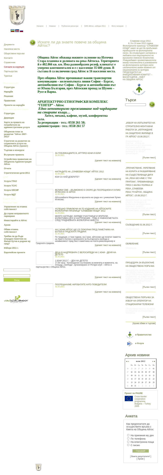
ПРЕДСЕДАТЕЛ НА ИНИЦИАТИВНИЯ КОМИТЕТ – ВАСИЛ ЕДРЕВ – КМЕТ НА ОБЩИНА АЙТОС (141, 60)
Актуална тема (10, 202)
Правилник (9, 100)
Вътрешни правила (14, 155)
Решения (8, 96)
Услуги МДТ (10, 194)
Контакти (8, 58)
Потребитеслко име (13, 267)
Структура (9, 87)
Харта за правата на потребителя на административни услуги (17, 125)
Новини (52, 26)
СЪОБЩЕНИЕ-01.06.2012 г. (139, 225)
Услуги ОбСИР (11, 190)
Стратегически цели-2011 (17, 173)
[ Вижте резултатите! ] (140, 456)
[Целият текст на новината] (108, 161)
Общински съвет (11, 83)
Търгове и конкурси (14, 150)
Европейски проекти (14, 252)
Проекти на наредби (14, 105)
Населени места (12, 49)
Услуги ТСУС (10, 185)
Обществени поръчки (14, 53)
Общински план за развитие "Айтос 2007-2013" (15, 134)
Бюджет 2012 (9, 199)
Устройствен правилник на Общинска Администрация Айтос (18, 161)
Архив (7, 225)
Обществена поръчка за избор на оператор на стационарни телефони (140, 300)
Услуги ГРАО (10, 181)
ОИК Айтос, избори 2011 (95, 26)
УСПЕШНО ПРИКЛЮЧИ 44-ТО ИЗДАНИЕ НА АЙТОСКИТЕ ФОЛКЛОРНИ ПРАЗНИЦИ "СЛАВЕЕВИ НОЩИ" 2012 (83, 210)
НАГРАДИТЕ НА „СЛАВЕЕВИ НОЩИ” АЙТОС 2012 (79, 171)
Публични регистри (70, 26)
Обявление (132, 243)
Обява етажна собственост (11, 230)
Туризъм (8, 76)
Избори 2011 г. (11, 248)
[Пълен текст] (149, 158)
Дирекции (9, 118)
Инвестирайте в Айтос (15, 220)
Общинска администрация (15, 109)
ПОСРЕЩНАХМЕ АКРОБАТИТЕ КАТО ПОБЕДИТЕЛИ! (81, 284)
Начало (40, 26)
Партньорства (10, 71)
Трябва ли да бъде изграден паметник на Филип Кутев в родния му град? (17, 240)
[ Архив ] (141, 459)
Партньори (84, 470)
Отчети (7, 168)
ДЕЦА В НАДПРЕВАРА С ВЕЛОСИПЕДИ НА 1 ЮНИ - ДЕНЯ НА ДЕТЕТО (85, 253)
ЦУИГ (5, 177)
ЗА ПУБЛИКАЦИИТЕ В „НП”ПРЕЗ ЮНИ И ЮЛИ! (78, 153)
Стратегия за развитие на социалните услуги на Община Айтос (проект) (17, 143)
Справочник (9, 62)
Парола (7, 273)
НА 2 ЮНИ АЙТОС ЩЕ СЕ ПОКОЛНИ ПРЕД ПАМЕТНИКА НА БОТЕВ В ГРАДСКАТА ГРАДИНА (84, 230)
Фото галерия (117, 26)
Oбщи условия (68, 470)
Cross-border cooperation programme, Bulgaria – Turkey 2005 (143, 401)
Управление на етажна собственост (15, 207)
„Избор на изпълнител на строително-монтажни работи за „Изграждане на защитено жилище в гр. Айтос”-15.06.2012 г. (140, 130)
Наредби (8, 92)
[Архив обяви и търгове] (144, 323)
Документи (9, 44)
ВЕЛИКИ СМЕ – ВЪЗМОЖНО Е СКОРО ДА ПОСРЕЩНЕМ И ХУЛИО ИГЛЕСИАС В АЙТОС (87, 191)
